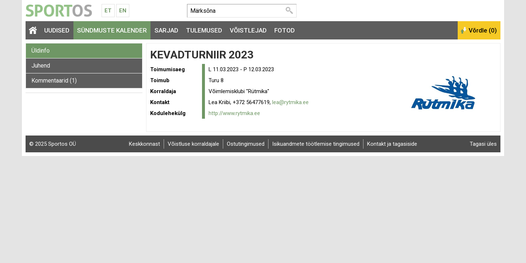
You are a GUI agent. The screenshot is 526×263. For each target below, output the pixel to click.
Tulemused (204, 30)
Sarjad (166, 30)
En (122, 10)
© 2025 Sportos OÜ (52, 144)
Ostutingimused (245, 144)
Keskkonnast (144, 144)
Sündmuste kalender (112, 30)
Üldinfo (40, 50)
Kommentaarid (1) (54, 80)
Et (107, 10)
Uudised (56, 30)
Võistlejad (248, 30)
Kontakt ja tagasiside (392, 144)
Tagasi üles (483, 144)
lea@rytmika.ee (290, 102)
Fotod (284, 30)
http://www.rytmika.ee (234, 113)
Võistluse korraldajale (193, 144)
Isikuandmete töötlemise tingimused (315, 144)
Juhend (40, 65)
